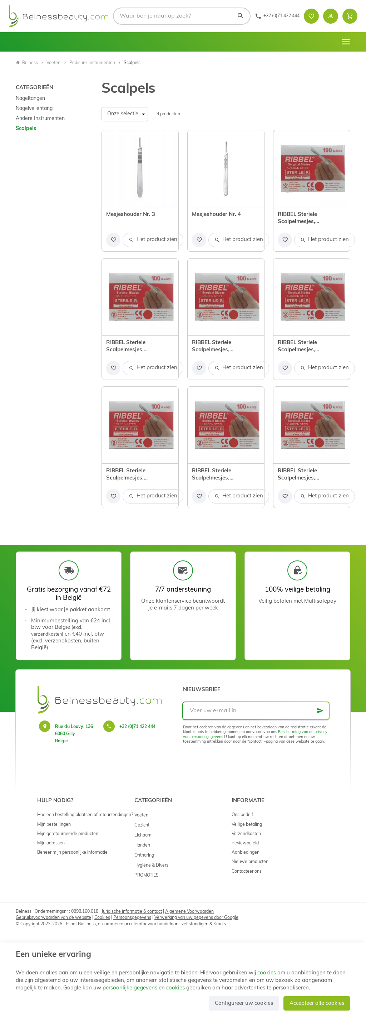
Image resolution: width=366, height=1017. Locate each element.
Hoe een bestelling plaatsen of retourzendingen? (85, 815)
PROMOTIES (146, 875)
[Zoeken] (240, 16)
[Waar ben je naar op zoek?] (182, 16)
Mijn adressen (51, 843)
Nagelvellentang (34, 108)
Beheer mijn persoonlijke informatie (72, 852)
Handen (142, 845)
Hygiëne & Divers (151, 865)
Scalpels (26, 128)
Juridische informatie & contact (132, 912)
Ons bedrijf (242, 815)
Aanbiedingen (245, 852)
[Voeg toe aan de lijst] (113, 240)
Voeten (53, 63)
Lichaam (143, 835)
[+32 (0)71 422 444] (277, 16)
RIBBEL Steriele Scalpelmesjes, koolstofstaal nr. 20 (303, 347)
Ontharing (144, 855)
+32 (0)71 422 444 (137, 727)
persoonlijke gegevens (130, 988)
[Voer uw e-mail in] (256, 710)
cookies (266, 973)
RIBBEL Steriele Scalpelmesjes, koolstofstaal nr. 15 (217, 347)
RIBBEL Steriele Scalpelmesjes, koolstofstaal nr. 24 (303, 475)
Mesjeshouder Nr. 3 (130, 214)
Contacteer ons (247, 871)
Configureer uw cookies (244, 1003)
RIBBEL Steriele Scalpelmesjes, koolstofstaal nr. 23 (217, 475)
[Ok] (320, 710)
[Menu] (345, 42)
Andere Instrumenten (40, 118)
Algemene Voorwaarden (189, 912)
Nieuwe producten (250, 862)
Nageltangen (30, 98)
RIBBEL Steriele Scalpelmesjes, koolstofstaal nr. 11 (131, 347)
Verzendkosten (246, 834)
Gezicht (141, 825)
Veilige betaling (247, 825)
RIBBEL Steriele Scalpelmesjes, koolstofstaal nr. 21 (131, 475)
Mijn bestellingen (54, 825)
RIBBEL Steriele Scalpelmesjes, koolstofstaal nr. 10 (303, 219)
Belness (27, 63)
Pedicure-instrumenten (92, 63)
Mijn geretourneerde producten (67, 834)
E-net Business (81, 924)
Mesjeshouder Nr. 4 (216, 214)
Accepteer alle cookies (317, 1003)
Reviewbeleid (245, 843)
